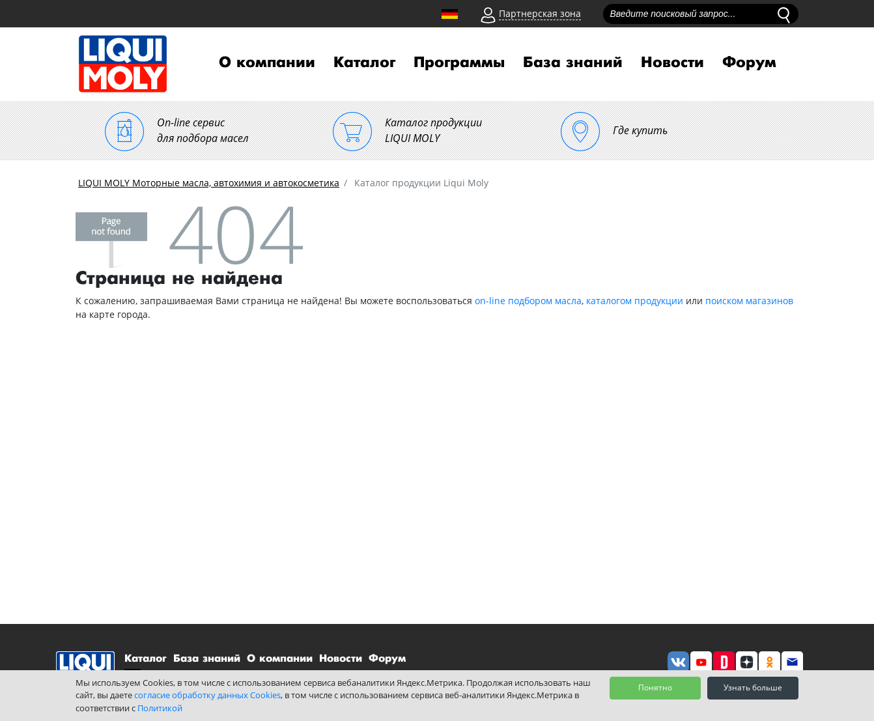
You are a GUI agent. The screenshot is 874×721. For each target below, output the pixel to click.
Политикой (159, 708)
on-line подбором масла (528, 300)
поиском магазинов (749, 300)
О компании (267, 62)
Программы (459, 62)
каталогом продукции (634, 300)
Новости (672, 62)
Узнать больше (753, 687)
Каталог (364, 62)
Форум (749, 62)
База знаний (573, 62)
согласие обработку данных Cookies (207, 695)
